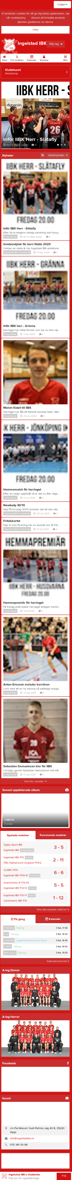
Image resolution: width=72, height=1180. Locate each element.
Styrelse (44, 58)
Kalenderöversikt (58, 961)
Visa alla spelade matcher (53, 909)
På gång (18, 919)
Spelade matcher (18, 835)
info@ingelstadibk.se (22, 1138)
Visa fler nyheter (35, 781)
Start (4, 58)
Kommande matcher (53, 835)
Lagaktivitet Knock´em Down (31, 940)
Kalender (31, 58)
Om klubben (17, 58)
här (28, 18)
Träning (20, 927)
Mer (65, 58)
